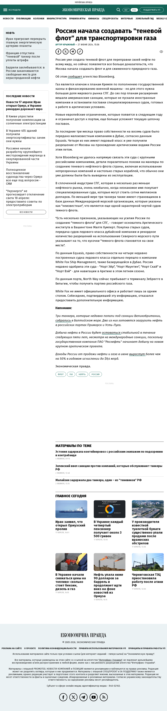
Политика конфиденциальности (57, 648)
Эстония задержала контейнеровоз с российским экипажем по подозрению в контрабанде (109, 453)
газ (71, 374)
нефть (82, 374)
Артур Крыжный (65, 44)
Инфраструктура (57, 18)
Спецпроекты (110, 18)
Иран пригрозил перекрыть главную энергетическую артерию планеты (26, 42)
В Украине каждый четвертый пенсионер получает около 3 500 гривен (108, 529)
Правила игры (77, 18)
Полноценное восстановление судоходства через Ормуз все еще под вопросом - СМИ (24, 177)
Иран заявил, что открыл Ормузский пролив (70, 525)
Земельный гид (145, 18)
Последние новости (20, 96)
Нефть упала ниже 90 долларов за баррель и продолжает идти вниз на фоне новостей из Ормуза (108, 585)
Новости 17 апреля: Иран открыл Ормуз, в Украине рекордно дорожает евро (24, 105)
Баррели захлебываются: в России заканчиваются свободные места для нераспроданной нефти (25, 73)
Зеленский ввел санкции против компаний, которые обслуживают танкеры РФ (108, 467)
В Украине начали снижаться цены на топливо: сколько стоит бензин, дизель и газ (70, 582)
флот (61, 374)
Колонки (38, 18)
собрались (63, 320)
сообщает (75, 76)
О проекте (30, 648)
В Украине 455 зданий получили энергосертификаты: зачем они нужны (25, 136)
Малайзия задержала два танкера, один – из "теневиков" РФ (98, 480)
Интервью (127, 18)
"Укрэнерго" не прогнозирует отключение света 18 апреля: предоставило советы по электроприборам (25, 198)
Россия (95, 374)
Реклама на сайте (12, 648)
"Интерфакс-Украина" (110, 660)
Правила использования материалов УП (102, 648)
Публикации (23, 18)
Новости (8, 18)
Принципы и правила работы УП (146, 648)
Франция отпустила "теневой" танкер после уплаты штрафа (23, 56)
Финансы (93, 18)
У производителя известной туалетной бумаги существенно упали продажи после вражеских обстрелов (147, 532)
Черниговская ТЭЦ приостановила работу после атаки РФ (147, 580)
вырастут (137, 354)
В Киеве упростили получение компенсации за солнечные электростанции (26, 120)
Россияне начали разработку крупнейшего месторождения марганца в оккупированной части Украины (25, 155)
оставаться (111, 332)
